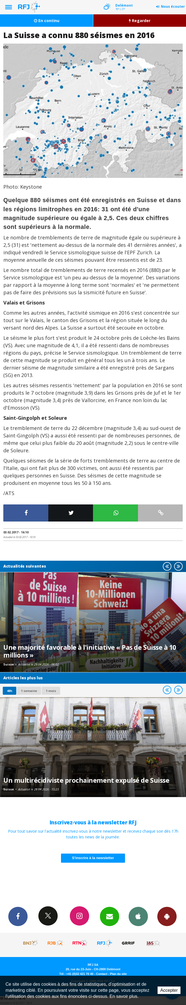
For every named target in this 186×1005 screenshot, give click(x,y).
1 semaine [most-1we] (29, 691)
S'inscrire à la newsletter (93, 858)
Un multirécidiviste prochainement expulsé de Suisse (86, 780)
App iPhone (138, 916)
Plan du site (118, 973)
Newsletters (109, 916)
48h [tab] (9, 691)
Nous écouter (173, 6)
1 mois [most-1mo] (51, 691)
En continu (46, 20)
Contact (101, 973)
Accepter (169, 990)
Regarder (139, 20)
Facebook (18, 916)
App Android (167, 916)
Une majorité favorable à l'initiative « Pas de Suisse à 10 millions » (89, 651)
